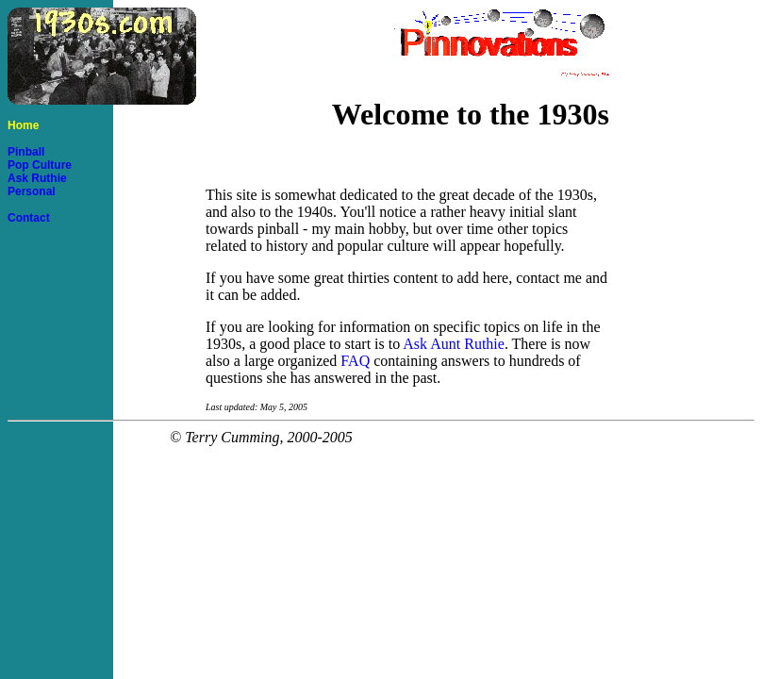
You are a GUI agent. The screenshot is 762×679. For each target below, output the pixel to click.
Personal (32, 191)
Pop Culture (40, 165)
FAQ (355, 361)
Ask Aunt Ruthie (454, 344)
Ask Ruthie (37, 178)
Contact (29, 217)
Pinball (26, 151)
